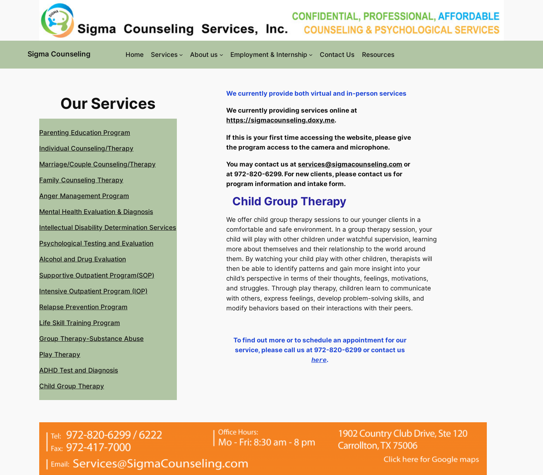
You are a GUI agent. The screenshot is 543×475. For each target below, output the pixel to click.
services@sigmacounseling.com (350, 164)
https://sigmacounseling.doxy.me (280, 120)
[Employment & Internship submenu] (311, 55)
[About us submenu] (221, 55)
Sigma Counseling (59, 53)
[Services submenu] (181, 55)
